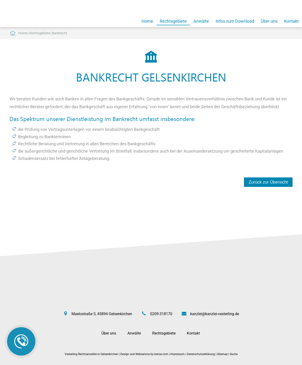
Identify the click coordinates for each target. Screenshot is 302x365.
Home (147, 21)
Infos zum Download (235, 21)
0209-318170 (161, 314)
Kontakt (291, 21)
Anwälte (201, 21)
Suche (234, 354)
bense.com (161, 354)
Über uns (269, 21)
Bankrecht (59, 33)
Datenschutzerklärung (201, 354)
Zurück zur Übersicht (268, 182)
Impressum (177, 354)
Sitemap (222, 354)
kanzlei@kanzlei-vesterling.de (214, 314)
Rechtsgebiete (173, 21)
